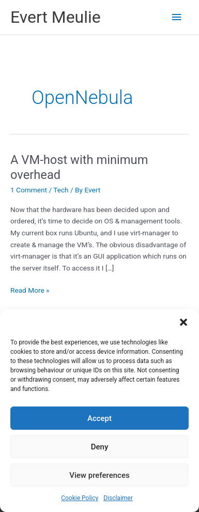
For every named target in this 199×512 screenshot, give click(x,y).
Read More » (30, 290)
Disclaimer (118, 498)
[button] (183, 322)
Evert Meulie (55, 17)
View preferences (99, 475)
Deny (100, 446)
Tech (60, 190)
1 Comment (28, 190)
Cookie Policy (79, 498)
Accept (99, 418)
